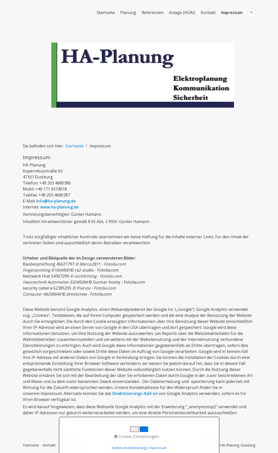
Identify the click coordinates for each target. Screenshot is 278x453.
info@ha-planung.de (56, 201)
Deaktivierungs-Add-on (135, 393)
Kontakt (208, 12)
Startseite (106, 12)
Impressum (231, 12)
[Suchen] (251, 12)
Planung (128, 12)
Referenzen (152, 12)
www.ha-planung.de (59, 207)
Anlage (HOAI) (182, 12)
